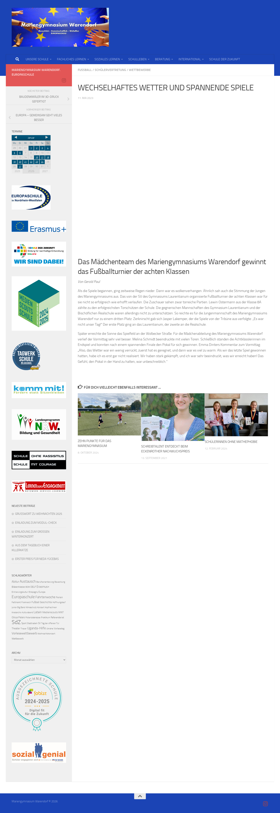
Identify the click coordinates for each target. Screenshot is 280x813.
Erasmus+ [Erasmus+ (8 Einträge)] (43, 586)
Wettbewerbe (140, 70)
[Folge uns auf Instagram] (63, 80)
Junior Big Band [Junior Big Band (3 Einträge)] (18, 607)
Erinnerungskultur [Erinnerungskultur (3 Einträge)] (20, 592)
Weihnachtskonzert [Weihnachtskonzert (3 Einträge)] (46, 633)
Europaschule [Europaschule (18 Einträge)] (23, 596)
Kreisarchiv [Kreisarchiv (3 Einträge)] (16, 612)
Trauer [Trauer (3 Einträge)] (24, 628)
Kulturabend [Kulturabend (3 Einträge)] (27, 612)
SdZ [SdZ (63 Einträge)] (16, 622)
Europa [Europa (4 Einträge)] (41, 592)
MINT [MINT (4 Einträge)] (61, 612)
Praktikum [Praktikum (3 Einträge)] (45, 617)
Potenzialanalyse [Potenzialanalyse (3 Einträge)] (32, 617)
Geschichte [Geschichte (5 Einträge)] (46, 602)
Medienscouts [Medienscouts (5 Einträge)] (50, 612)
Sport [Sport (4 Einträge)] (23, 623)
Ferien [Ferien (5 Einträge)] (59, 597)
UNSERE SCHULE (37, 59)
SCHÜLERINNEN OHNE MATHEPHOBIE (231, 442)
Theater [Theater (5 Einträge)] (16, 628)
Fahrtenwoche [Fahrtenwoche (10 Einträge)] (45, 597)
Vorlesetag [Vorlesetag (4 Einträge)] (59, 628)
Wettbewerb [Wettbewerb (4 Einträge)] (18, 638)
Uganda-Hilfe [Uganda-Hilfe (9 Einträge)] (36, 628)
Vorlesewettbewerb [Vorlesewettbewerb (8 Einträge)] (24, 633)
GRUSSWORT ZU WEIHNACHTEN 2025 (38, 514)
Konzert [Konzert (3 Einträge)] (40, 607)
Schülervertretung (110, 70)
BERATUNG (162, 59)
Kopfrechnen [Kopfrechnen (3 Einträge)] (51, 607)
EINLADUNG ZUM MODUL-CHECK (36, 523)
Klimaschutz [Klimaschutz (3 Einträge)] (31, 607)
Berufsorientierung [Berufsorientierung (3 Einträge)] (45, 582)
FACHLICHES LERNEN (71, 59)
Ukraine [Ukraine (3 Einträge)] (49, 628)
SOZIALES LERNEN (107, 59)
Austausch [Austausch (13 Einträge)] (28, 581)
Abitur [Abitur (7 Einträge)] (15, 581)
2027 (45, 171)
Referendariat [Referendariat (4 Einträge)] (57, 617)
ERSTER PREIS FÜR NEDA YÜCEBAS (37, 559)
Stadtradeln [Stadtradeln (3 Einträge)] (32, 623)
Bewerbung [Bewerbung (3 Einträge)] (59, 582)
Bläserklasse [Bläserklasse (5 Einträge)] (18, 586)
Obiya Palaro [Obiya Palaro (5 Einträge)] (18, 617)
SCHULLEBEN (137, 59)
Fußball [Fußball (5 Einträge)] (35, 602)
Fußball (85, 70)
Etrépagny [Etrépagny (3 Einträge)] (33, 592)
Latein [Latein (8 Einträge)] (38, 612)
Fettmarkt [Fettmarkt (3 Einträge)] (16, 602)
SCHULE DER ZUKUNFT (224, 59)
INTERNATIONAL (189, 59)
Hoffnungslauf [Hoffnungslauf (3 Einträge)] (59, 602)
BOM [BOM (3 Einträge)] (27, 587)
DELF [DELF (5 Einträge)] (33, 586)
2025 (17, 171)
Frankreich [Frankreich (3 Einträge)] (26, 602)
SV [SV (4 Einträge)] (39, 623)
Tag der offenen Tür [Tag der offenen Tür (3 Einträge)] (50, 623)
